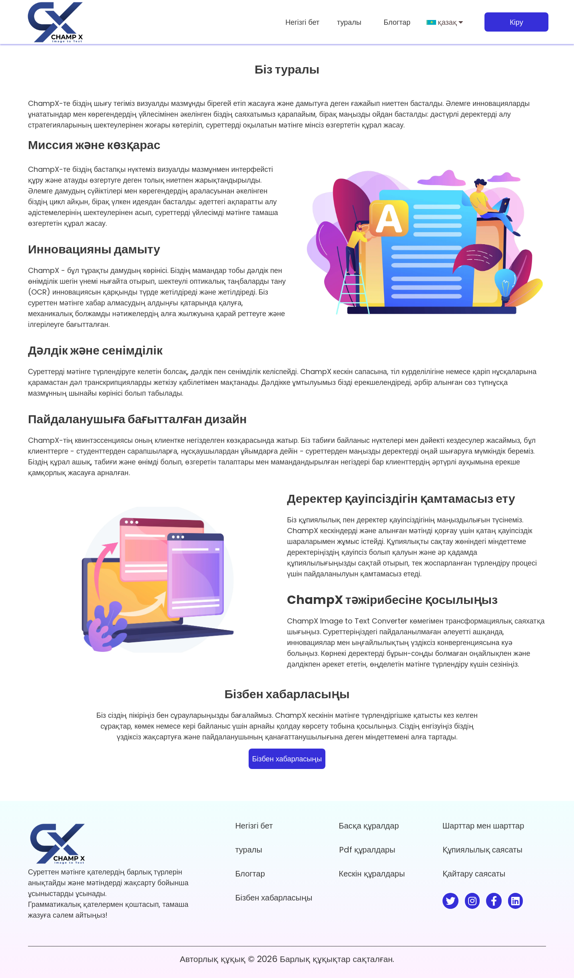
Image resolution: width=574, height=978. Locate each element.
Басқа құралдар (369, 825)
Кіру (516, 22)
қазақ (445, 22)
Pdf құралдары (367, 849)
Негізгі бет (302, 22)
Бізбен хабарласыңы (287, 759)
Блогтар (397, 22)
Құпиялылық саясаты (482, 849)
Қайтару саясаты (473, 873)
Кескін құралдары (372, 873)
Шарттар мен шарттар (483, 825)
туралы (349, 22)
